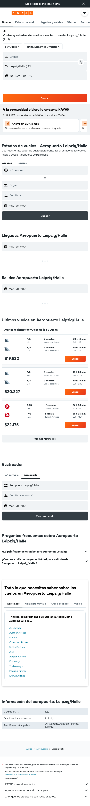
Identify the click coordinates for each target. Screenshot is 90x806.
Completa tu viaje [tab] (35, 603)
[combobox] (12, 46)
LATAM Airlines (17, 675)
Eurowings (14, 661)
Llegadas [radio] (7, 163)
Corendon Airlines (18, 642)
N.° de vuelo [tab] (11, 474)
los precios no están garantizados (20, 774)
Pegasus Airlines (17, 670)
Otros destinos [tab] (60, 603)
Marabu (13, 637)
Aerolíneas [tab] (13, 603)
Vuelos (29, 748)
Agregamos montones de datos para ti (46, 790)
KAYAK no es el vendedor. (46, 784)
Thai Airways (15, 666)
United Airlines (17, 647)
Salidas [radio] (23, 163)
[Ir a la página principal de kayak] (22, 13)
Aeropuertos (42, 748)
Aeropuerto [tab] (30, 474)
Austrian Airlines (17, 632)
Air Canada (15, 627)
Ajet (11, 651)
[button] (83, 3)
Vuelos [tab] (78, 603)
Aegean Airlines (17, 656)
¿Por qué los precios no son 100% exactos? (46, 796)
